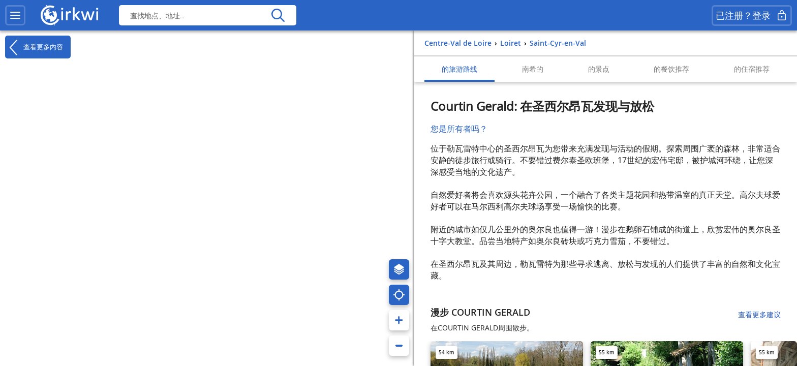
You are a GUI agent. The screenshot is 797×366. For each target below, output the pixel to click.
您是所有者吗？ (459, 128)
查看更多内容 (34, 47)
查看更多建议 (759, 314)
